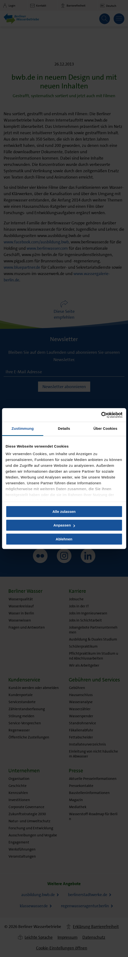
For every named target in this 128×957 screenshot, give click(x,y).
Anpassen (64, 525)
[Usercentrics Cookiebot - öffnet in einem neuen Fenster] (101, 415)
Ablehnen (64, 539)
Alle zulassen (64, 511)
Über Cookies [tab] (105, 428)
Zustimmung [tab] (22, 428)
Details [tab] (64, 428)
